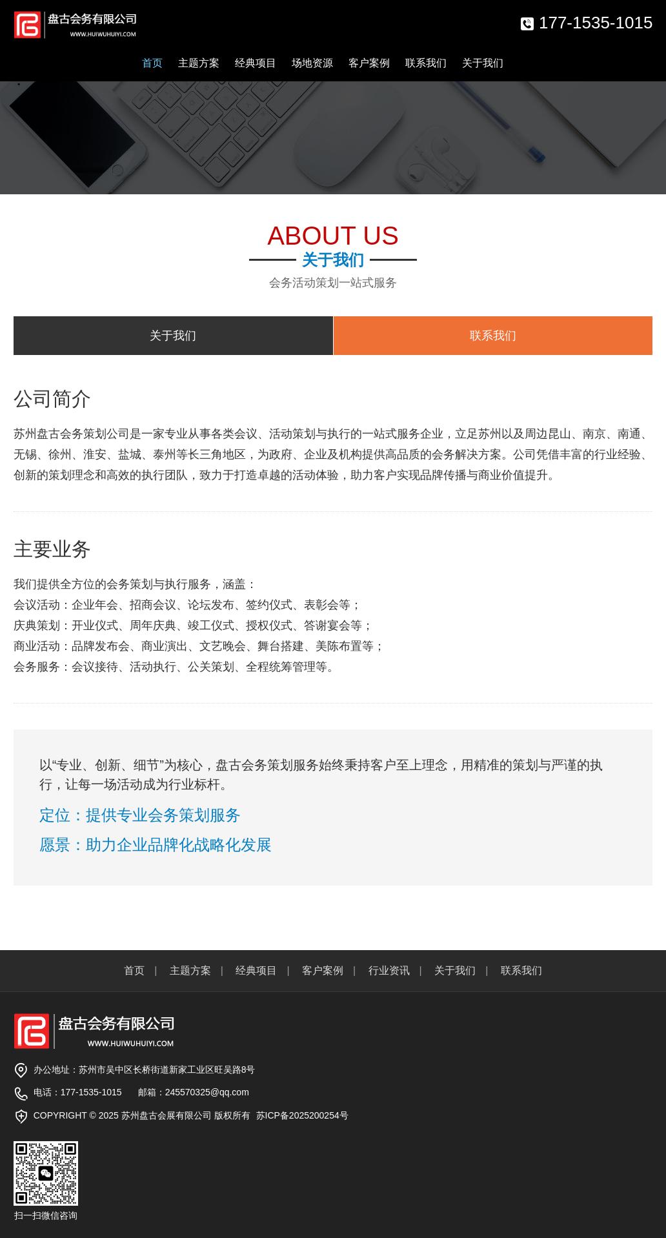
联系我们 (426, 62)
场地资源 (312, 62)
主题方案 (198, 62)
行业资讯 (389, 970)
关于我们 (482, 62)
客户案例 (369, 62)
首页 (152, 62)
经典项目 (255, 62)
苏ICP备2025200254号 (302, 1115)
